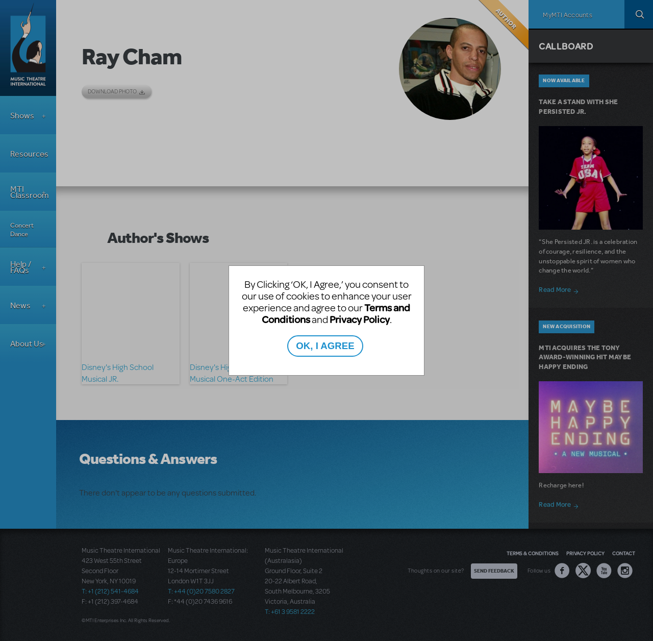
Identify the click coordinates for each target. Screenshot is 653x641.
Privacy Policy (360, 319)
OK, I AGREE (325, 345)
